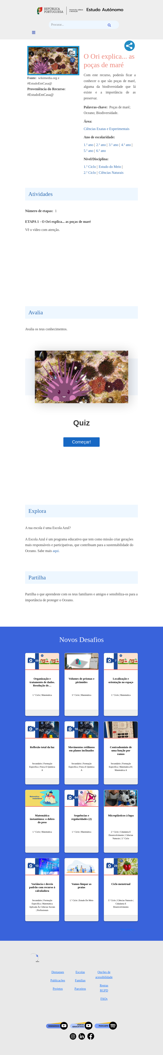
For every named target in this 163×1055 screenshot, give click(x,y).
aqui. (56, 551)
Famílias (80, 980)
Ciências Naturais (111, 172)
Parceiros (80, 988)
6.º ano (101, 151)
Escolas (80, 972)
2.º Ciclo (90, 172)
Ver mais (126, 929)
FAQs (104, 998)
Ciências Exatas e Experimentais (106, 129)
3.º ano (113, 145)
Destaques (58, 972)
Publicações (57, 980)
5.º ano (88, 151)
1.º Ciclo (90, 167)
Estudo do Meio (110, 167)
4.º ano (126, 145)
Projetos (58, 988)
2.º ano (101, 145)
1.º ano (88, 145)
